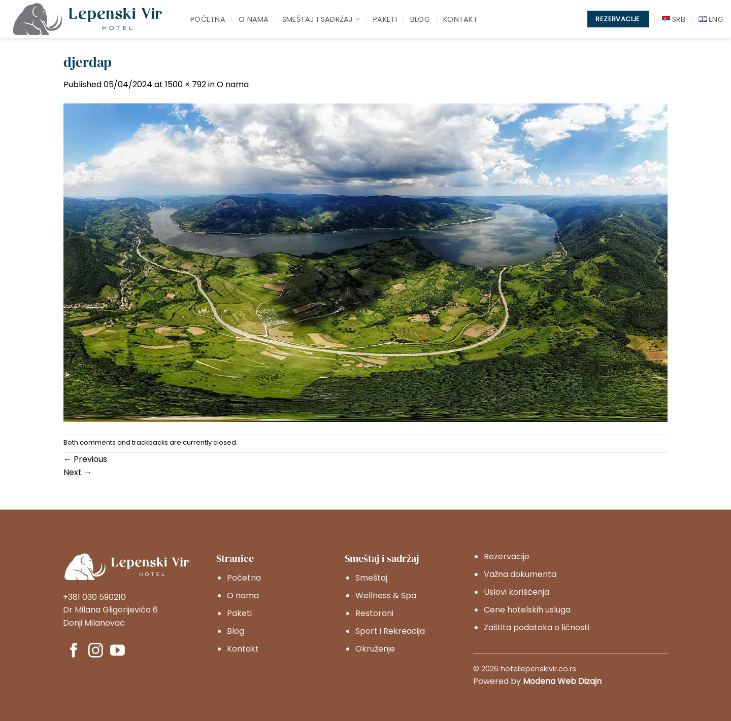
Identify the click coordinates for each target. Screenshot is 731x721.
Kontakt (460, 19)
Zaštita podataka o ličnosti (536, 627)
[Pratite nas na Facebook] (74, 651)
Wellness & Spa (385, 595)
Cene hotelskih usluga (527, 610)
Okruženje (375, 649)
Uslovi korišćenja (516, 592)
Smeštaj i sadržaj (321, 19)
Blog (420, 19)
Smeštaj (371, 578)
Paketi (385, 19)
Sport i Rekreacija (390, 631)
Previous (85, 459)
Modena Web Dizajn (562, 681)
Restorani (374, 613)
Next (77, 472)
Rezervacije (506, 556)
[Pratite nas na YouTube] (117, 651)
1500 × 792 (185, 84)
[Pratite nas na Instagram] (95, 651)
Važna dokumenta (520, 574)
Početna (207, 19)
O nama (254, 19)
